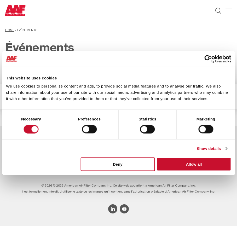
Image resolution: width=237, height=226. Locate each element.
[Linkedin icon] (112, 208)
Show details (209, 148)
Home (9, 30)
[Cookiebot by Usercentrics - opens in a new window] (208, 59)
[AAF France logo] (15, 10)
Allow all (194, 164)
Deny (118, 164)
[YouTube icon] (124, 208)
